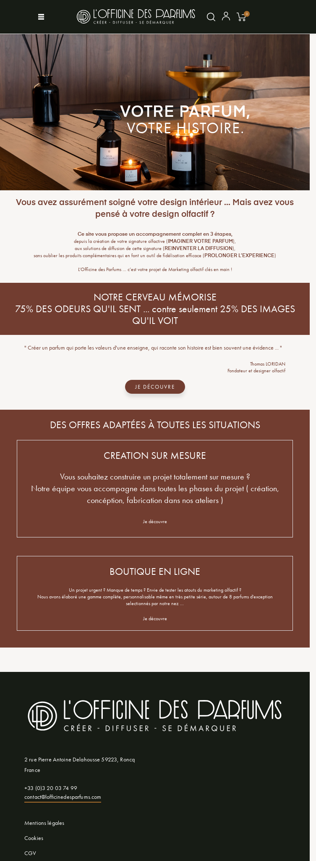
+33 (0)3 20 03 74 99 (50, 788)
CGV (30, 853)
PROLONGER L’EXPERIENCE (239, 255)
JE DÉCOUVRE (155, 386)
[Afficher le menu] (48, 17)
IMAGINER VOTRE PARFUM (200, 241)
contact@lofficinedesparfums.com (62, 796)
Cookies (33, 838)
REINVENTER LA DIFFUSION (198, 248)
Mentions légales (44, 823)
